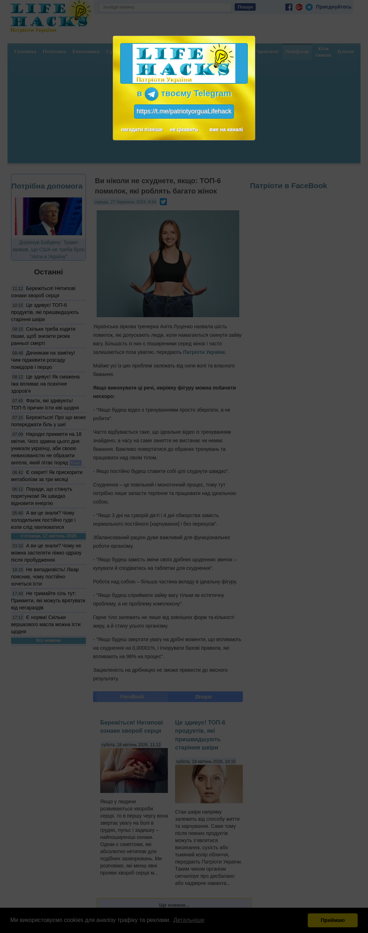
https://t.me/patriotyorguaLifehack (184, 111)
